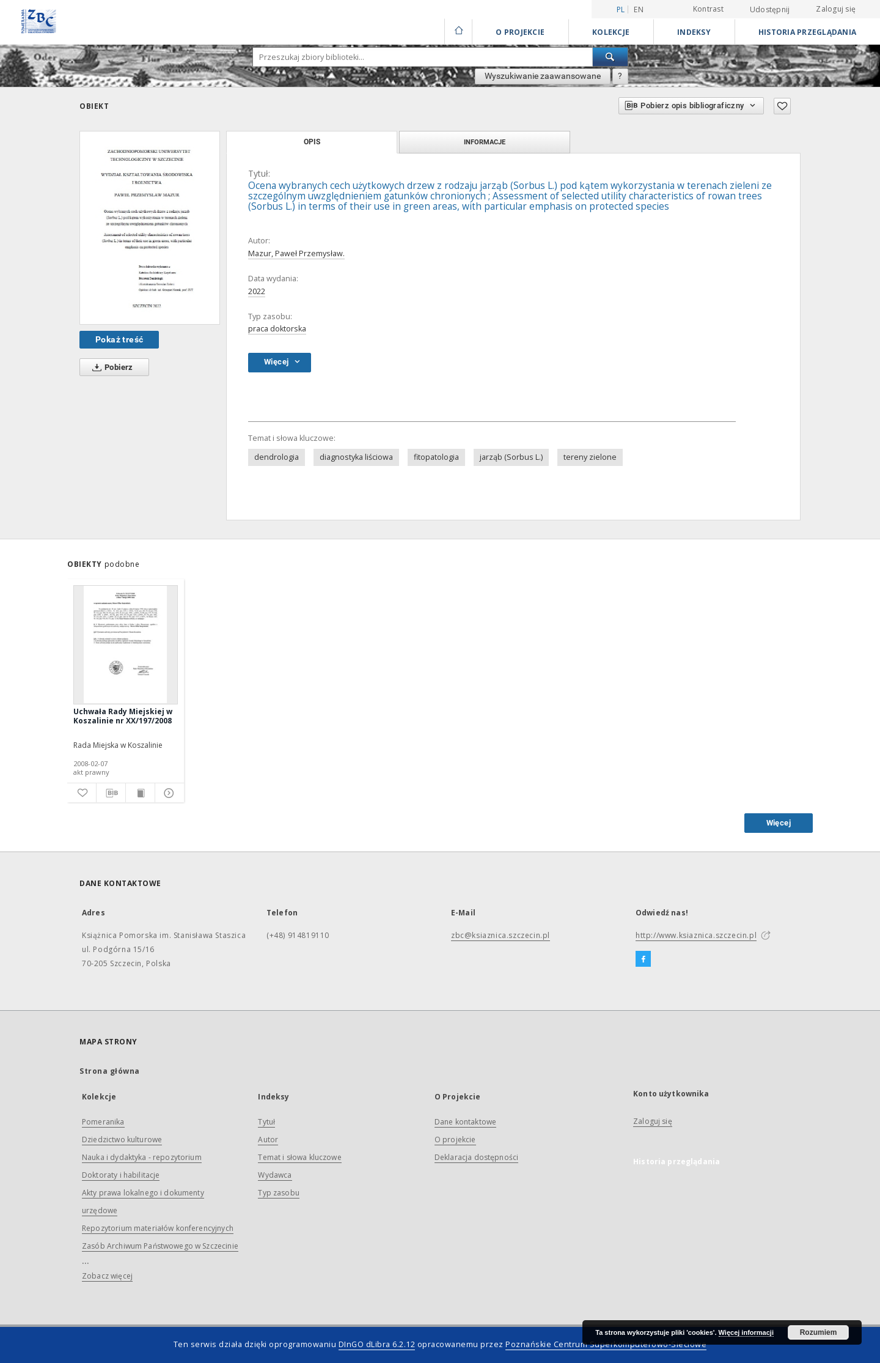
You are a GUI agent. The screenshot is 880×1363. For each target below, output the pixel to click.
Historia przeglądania (807, 32)
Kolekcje (610, 32)
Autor (268, 1139)
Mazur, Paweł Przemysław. (296, 253)
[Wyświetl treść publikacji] (140, 793)
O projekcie (455, 1139)
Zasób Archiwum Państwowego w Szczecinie (160, 1246)
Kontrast (708, 9)
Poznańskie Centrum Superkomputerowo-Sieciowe (605, 1344)
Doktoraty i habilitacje (121, 1175)
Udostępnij (770, 10)
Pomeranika (103, 1122)
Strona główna (109, 1071)
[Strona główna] (458, 31)
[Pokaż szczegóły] (167, 793)
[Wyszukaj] (610, 57)
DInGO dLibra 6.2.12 (377, 1344)
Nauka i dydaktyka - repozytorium (142, 1157)
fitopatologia (436, 457)
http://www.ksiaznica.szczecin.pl (696, 935)
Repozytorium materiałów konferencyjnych (157, 1228)
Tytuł (266, 1122)
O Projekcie (520, 32)
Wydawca (275, 1175)
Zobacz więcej (107, 1276)
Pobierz (110, 367)
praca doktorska (277, 328)
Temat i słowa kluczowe (299, 1157)
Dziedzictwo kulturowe (122, 1139)
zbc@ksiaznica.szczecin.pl (500, 935)
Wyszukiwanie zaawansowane (543, 76)
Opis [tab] (312, 142)
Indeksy (694, 32)
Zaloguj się (836, 9)
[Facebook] (643, 959)
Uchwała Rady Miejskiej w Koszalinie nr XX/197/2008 (122, 715)
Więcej (778, 822)
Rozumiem (818, 1332)
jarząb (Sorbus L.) (511, 457)
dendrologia (276, 457)
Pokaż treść (119, 339)
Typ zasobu (278, 1193)
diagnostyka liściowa (356, 457)
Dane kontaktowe (465, 1122)
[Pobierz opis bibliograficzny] (111, 793)
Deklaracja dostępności (476, 1157)
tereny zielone (590, 457)
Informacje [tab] (484, 142)
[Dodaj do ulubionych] (782, 106)
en (639, 9)
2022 (256, 291)
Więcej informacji (746, 1332)
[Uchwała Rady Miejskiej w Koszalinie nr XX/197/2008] (125, 644)
